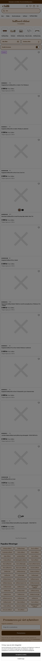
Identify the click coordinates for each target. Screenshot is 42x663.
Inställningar (21, 658)
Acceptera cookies (21, 654)
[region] (21, 652)
